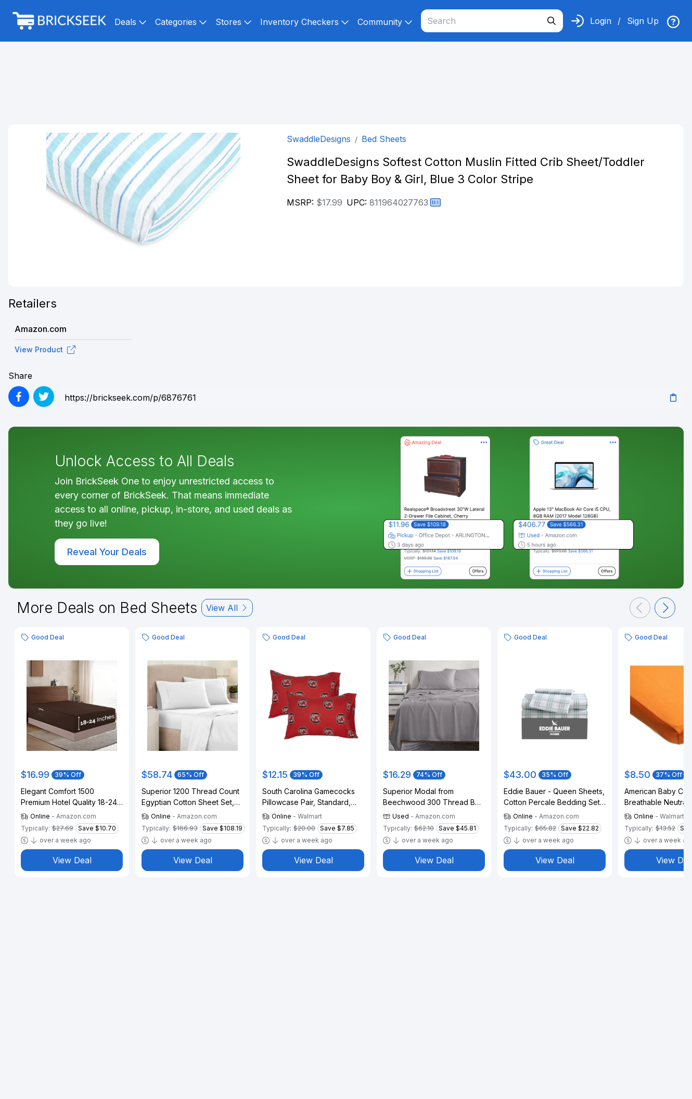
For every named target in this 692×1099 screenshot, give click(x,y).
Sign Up (643, 21)
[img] (673, 22)
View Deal (72, 860)
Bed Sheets (384, 139)
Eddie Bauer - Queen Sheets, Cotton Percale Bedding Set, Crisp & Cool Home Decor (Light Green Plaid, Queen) (554, 797)
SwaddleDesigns (319, 139)
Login (600, 21)
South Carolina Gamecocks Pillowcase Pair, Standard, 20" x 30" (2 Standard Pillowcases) (308, 797)
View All (227, 608)
